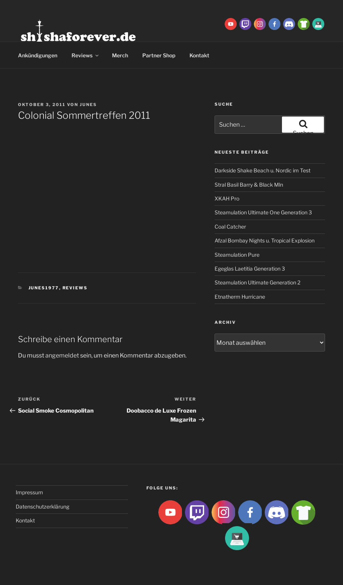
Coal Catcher (230, 226)
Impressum (29, 492)
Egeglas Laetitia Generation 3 (250, 268)
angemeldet (62, 355)
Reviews (86, 55)
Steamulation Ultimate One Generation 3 (263, 212)
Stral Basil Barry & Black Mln (249, 184)
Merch (120, 55)
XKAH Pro (227, 198)
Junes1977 (43, 287)
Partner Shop (158, 55)
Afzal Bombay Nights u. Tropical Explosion (265, 240)
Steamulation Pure (237, 254)
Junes (88, 104)
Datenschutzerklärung (42, 506)
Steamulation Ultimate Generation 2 (257, 282)
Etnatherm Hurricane (240, 296)
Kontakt (199, 55)
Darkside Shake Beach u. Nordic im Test (262, 170)
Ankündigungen (37, 55)
